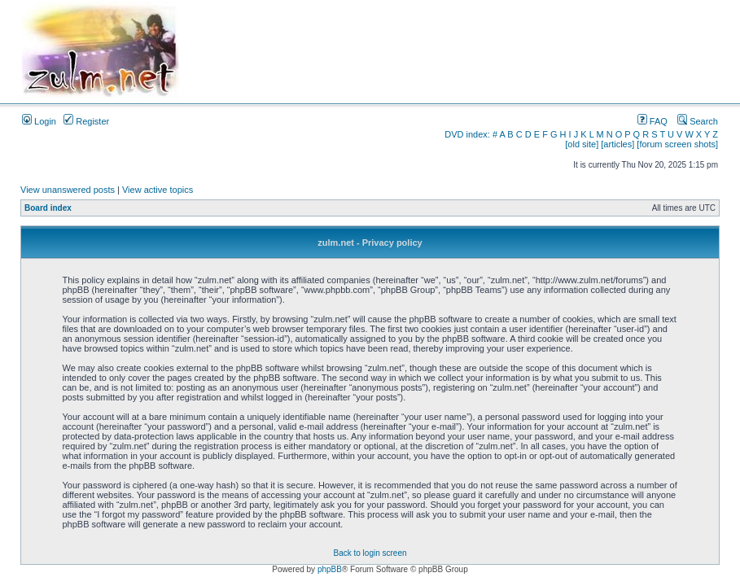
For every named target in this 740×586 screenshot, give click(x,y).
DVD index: (467, 134)
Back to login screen (369, 553)
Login (39, 121)
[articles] (617, 144)
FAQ (652, 121)
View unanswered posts (67, 190)
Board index (48, 207)
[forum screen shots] (677, 144)
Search (697, 121)
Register (86, 121)
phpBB (329, 569)
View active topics (157, 190)
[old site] (581, 144)
